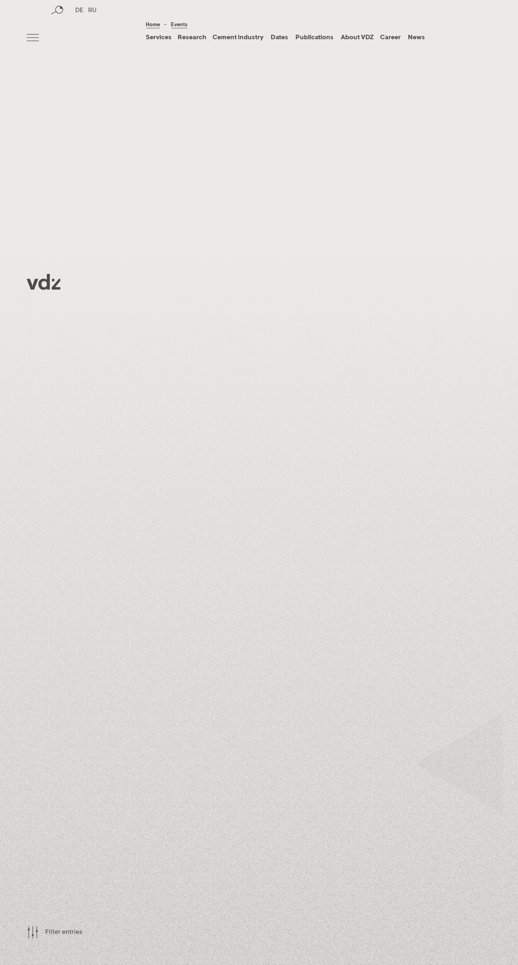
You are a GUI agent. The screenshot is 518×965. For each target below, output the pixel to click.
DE (79, 38)
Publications (315, 37)
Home (153, 25)
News (416, 37)
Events (179, 25)
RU (92, 38)
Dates (279, 37)
